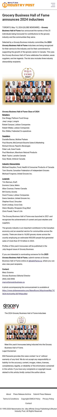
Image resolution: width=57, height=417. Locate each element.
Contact (28, 403)
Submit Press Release (42, 394)
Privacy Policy (48, 399)
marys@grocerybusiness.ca (13, 282)
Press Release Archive (22, 394)
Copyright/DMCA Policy (30, 399)
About (8, 394)
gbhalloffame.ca (35, 261)
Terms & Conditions (11, 399)
